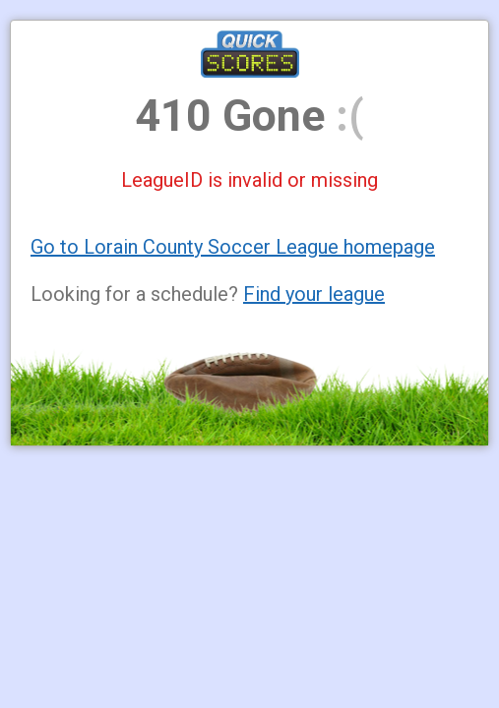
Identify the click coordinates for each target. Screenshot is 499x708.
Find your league (314, 294)
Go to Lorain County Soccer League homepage (233, 247)
